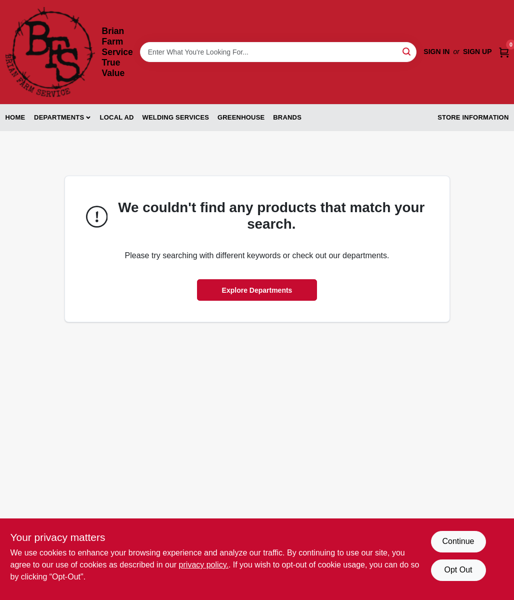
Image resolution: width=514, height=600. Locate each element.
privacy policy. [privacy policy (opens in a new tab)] (203, 564)
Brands (287, 117)
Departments (59, 117)
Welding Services (175, 117)
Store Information (473, 117)
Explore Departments (257, 290)
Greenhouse (241, 117)
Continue (458, 541)
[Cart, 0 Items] (504, 52)
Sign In (437, 52)
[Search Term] (278, 52)
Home (16, 117)
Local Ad (117, 117)
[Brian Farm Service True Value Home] (50, 52)
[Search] (407, 51)
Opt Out (458, 569)
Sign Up (477, 52)
